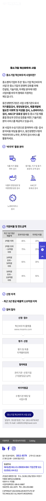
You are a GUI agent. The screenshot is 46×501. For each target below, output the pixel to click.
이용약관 (5, 440)
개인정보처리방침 (18, 440)
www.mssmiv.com (23, 329)
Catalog (32, 440)
